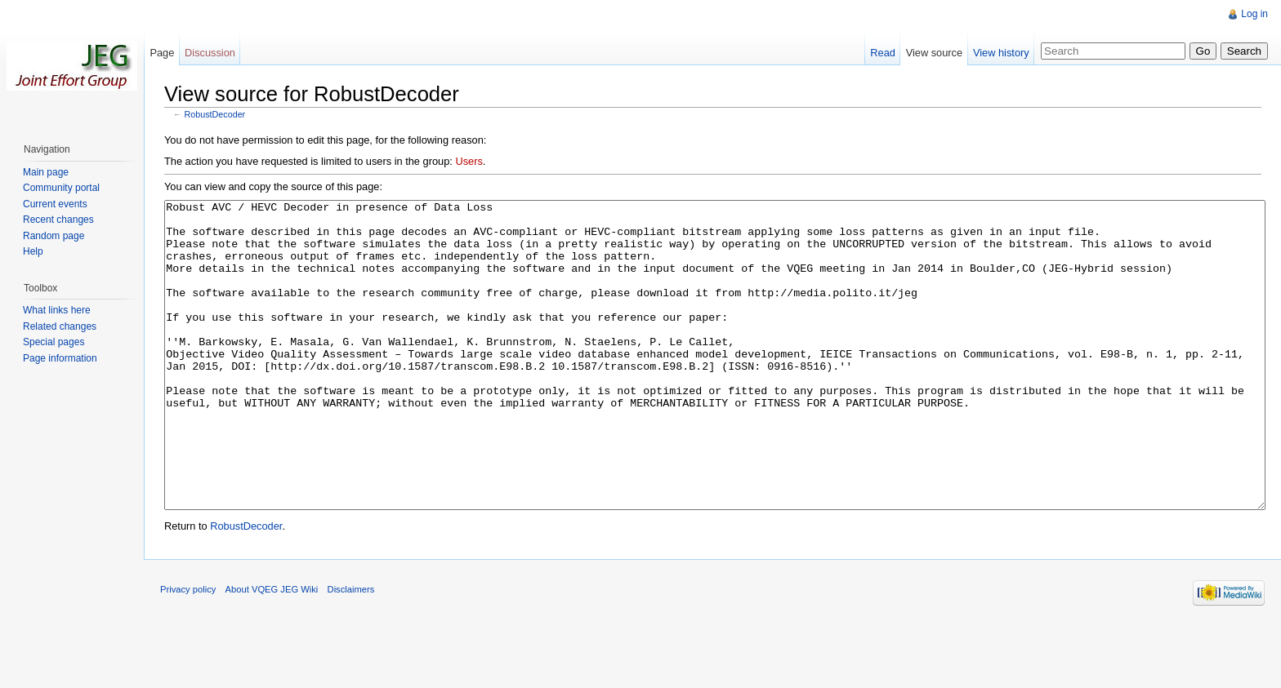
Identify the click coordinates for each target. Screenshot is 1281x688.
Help (33, 251)
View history (1001, 53)
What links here (57, 310)
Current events (55, 204)
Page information (60, 358)
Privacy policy (188, 650)
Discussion (210, 53)
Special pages (53, 342)
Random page (53, 236)
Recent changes (58, 219)
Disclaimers (351, 650)
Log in (1254, 14)
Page (162, 53)
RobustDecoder (215, 114)
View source (934, 53)
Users (468, 161)
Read (882, 53)
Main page (46, 172)
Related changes (59, 326)
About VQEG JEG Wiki (272, 650)
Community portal (61, 187)
